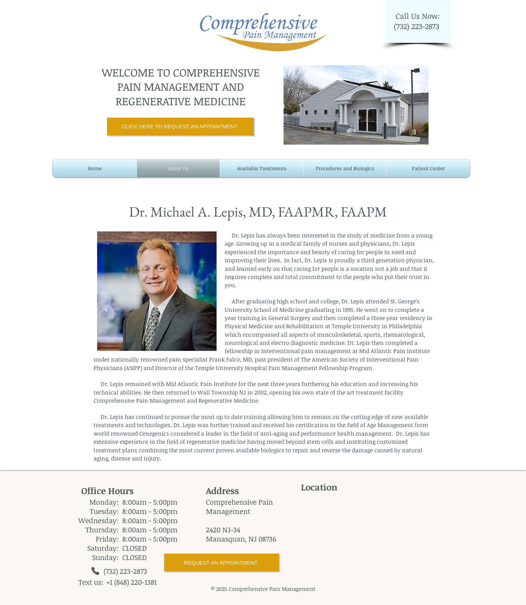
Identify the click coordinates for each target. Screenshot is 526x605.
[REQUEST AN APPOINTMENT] (221, 562)
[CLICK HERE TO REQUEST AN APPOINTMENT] (180, 126)
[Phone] (95, 571)
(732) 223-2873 (417, 26)
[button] (356, 105)
